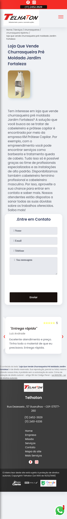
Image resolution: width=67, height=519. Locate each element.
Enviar (33, 297)
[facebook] (28, 3)
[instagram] (34, 3)
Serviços (30, 443)
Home (29, 431)
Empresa (30, 435)
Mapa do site (33, 451)
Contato (30, 447)
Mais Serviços (33, 455)
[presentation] (33, 283)
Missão (29, 439)
